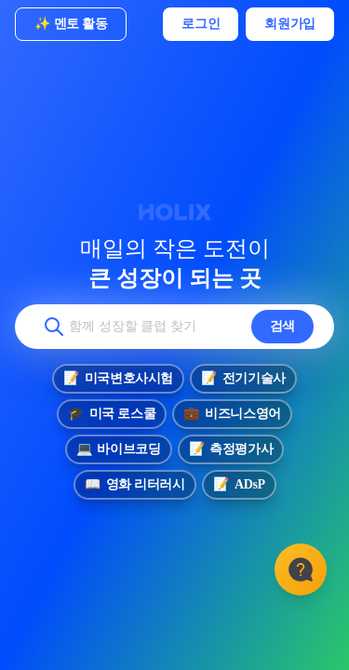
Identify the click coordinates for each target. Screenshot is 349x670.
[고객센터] (301, 569)
